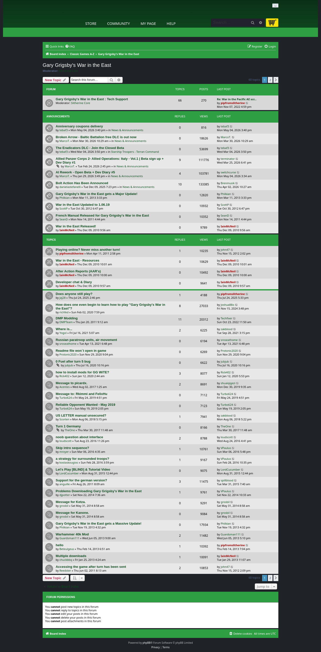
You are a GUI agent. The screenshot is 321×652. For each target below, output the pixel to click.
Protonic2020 (67, 354)
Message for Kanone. (72, 513)
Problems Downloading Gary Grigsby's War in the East (99, 491)
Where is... (64, 329)
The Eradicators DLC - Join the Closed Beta (90, 148)
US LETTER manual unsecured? (81, 415)
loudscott (65, 441)
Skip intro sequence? (72, 448)
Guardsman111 (69, 538)
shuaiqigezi (228, 383)
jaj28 (62, 297)
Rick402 (64, 376)
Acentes (64, 387)
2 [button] (270, 80)
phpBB (146, 642)
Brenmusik (228, 183)
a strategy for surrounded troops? (82, 459)
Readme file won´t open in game (81, 351)
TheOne (70, 430)
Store (91, 23)
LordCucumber (69, 473)
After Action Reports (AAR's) (78, 271)
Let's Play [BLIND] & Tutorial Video (83, 469)
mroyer (64, 452)
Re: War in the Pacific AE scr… (237, 99)
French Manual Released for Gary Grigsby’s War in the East (102, 215)
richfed (63, 312)
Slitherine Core (68, 71)
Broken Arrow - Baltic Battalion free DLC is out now (96, 137)
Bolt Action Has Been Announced (82, 183)
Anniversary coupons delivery (79, 126)
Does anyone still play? (74, 294)
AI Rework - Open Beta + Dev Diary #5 (85, 172)
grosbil (63, 506)
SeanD (63, 219)
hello (59, 545)
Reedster (65, 570)
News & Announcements (127, 130)
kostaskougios (68, 462)
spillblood (227, 480)
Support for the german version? (81, 480)
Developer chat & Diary (74, 282)
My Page (148, 23)
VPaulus (226, 448)
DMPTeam (66, 322)
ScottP (63, 208)
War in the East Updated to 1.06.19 (83, 205)
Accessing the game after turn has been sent (91, 567)
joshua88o (227, 305)
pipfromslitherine (233, 103)
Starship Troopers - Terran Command (135, 152)
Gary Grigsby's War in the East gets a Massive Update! (98, 523)
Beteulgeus (66, 549)
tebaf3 (63, 130)
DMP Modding (67, 318)
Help (171, 23)
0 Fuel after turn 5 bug (73, 361)
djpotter (64, 495)
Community (118, 23)
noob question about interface (79, 437)
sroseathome (67, 343)
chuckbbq (65, 560)
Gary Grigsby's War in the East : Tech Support (92, 99)
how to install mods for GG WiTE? (82, 372)
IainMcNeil (66, 230)
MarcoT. (64, 141)
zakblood (226, 329)
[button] (275, 80)
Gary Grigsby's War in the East (77, 65)
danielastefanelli (70, 187)
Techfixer (226, 318)
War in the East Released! (76, 226)
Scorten (64, 419)
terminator (228, 159)
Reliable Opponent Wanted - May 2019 (85, 405)
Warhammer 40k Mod (72, 534)
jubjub (69, 365)
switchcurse (228, 172)
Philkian (64, 197)
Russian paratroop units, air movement (86, 340)
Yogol (63, 333)
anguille (64, 484)
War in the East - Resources (77, 260)
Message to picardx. (71, 383)
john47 (225, 250)
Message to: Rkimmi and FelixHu (81, 394)
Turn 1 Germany (68, 426)
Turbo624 (65, 397)
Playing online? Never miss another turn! (88, 250)
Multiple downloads (71, 556)
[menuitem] (70, 46)
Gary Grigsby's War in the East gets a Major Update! (96, 194)
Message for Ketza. (71, 502)
